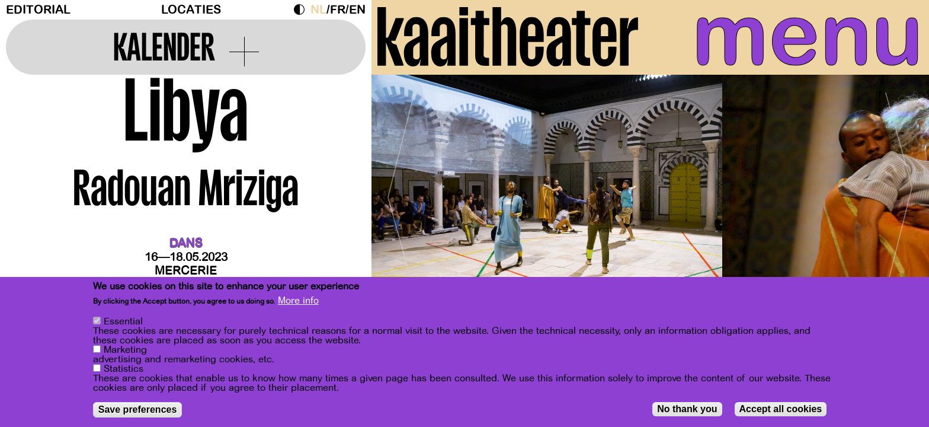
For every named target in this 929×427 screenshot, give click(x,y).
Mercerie (186, 270)
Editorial (38, 9)
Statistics (123, 369)
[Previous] (401, 192)
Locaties (191, 9)
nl (318, 9)
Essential (123, 321)
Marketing (125, 350)
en (357, 9)
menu (807, 35)
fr (337, 9)
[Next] (899, 192)
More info (298, 300)
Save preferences (137, 409)
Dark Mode (302, 9)
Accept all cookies (780, 409)
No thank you (687, 409)
